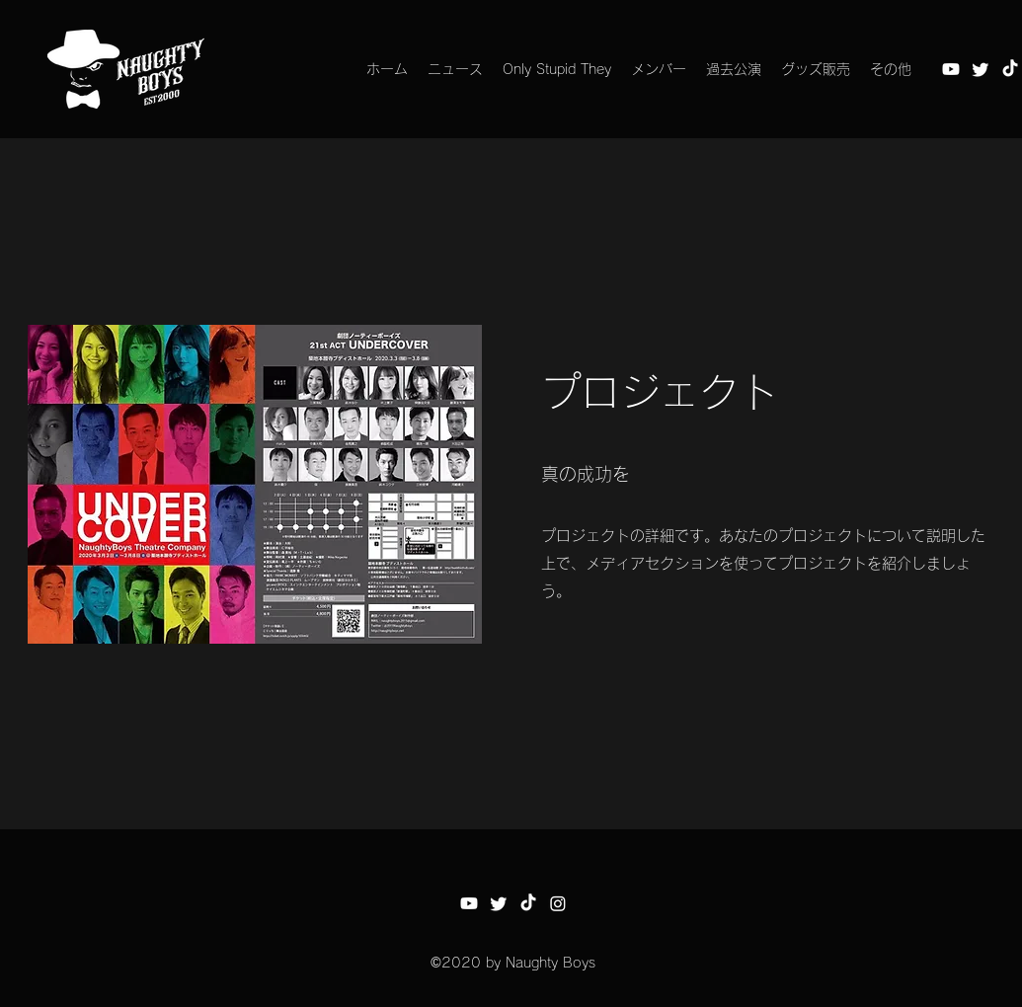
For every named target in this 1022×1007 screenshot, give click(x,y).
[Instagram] (558, 903)
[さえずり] (980, 69)
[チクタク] (1010, 69)
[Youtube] (951, 69)
